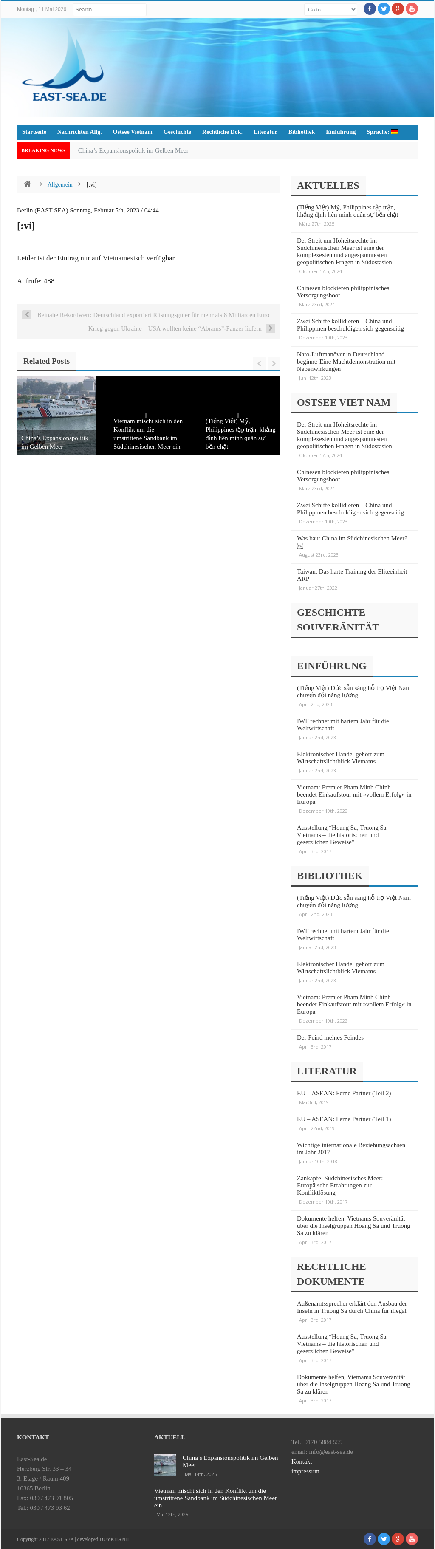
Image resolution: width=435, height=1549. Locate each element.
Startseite (34, 132)
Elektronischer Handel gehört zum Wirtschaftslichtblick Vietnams (340, 758)
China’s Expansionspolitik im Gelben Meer (133, 150)
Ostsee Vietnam (133, 132)
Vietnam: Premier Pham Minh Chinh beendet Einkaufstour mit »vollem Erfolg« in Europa (354, 794)
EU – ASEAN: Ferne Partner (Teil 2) (344, 1093)
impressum (305, 1471)
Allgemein (60, 184)
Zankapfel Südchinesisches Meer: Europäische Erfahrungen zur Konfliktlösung (340, 1185)
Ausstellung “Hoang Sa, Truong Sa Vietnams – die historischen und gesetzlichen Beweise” (341, 834)
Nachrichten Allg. (79, 132)
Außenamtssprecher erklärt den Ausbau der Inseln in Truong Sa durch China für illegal (352, 1307)
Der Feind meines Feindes (330, 1037)
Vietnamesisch (124, 258)
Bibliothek (301, 132)
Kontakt (301, 1461)
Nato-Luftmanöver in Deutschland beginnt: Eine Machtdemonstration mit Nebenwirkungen (346, 361)
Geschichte (177, 132)
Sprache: (382, 132)
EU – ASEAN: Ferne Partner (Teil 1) (344, 1119)
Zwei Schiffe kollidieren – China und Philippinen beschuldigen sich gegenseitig (350, 325)
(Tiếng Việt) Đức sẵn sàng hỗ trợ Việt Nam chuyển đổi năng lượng (354, 691)
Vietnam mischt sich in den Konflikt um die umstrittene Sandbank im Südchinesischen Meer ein (215, 1498)
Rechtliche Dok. (222, 132)
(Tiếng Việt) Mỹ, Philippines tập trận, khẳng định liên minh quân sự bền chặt (347, 211)
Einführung (341, 132)
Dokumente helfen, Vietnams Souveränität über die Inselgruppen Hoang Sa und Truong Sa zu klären (353, 1225)
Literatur (265, 132)
